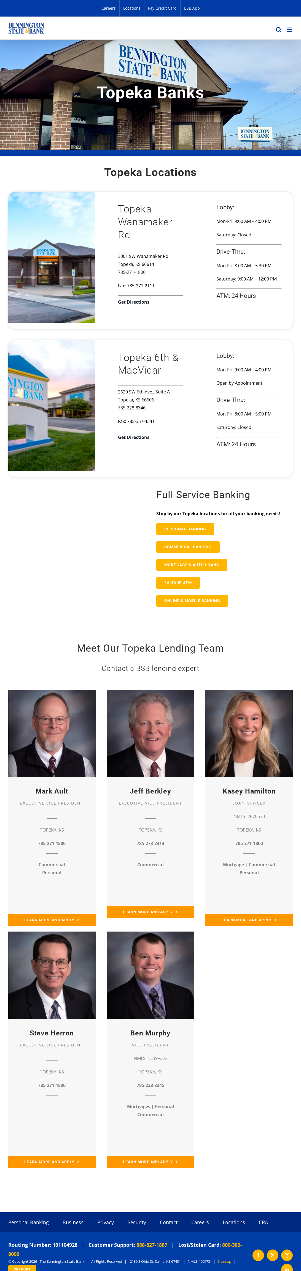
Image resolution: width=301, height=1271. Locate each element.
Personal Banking (28, 1222)
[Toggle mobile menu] (290, 30)
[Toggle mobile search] (278, 30)
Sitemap (224, 1261)
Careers (200, 1222)
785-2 (123, 408)
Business (73, 1222)
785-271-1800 (132, 272)
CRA (263, 1222)
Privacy (105, 1222)
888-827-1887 (151, 1245)
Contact (169, 1222)
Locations (234, 1222)
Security (137, 1222)
